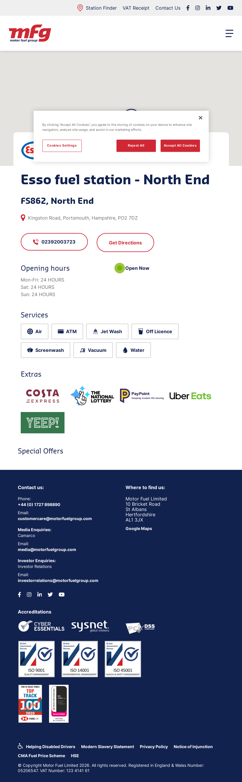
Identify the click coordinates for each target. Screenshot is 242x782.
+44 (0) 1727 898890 (39, 504)
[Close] (200, 117)
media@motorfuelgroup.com (47, 549)
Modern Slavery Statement (107, 746)
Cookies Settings (61, 145)
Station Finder (97, 7)
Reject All (136, 145)
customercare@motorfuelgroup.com (55, 518)
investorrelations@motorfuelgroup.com (58, 580)
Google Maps (139, 528)
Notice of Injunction (193, 746)
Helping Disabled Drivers (50, 746)
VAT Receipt (136, 8)
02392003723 (54, 242)
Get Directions (125, 243)
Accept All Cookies (180, 145)
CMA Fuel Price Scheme (41, 755)
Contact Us (167, 8)
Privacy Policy (154, 746)
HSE (75, 755)
